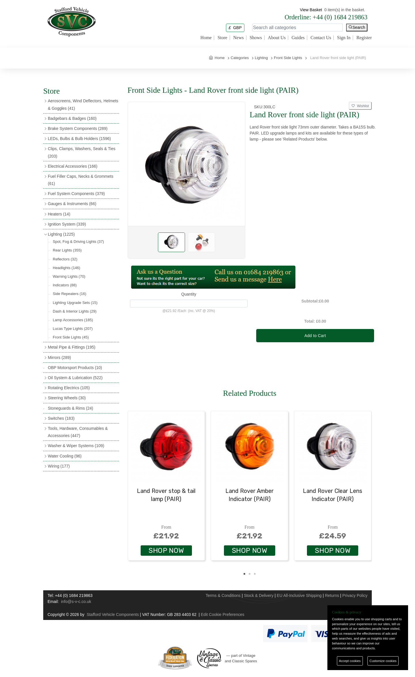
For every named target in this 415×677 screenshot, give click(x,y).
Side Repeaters (69, 294)
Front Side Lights (71, 337)
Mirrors (59, 357)
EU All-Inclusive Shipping (299, 595)
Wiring (59, 466)
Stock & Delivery (258, 595)
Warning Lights (69, 276)
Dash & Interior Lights (75, 311)
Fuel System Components (76, 193)
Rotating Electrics (69, 387)
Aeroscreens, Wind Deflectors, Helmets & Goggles (83, 104)
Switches (61, 418)
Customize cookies (383, 661)
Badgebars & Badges (72, 118)
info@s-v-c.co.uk (76, 601)
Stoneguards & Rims (70, 408)
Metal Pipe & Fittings (71, 347)
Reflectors (65, 259)
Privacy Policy (354, 595)
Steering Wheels (67, 398)
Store (222, 37)
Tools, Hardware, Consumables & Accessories (78, 432)
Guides (298, 37)
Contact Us (320, 37)
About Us (277, 37)
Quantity (188, 294)
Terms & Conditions (222, 595)
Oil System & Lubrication (75, 377)
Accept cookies (350, 661)
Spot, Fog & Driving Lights (78, 241)
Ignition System (67, 224)
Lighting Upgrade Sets (75, 302)
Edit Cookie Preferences (222, 614)
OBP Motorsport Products (75, 367)
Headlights (66, 268)
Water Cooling (65, 456)
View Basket (311, 9)
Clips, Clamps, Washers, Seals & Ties (81, 152)
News (238, 37)
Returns (332, 595)
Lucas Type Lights (73, 328)
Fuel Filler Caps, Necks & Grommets (80, 180)
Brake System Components (77, 128)
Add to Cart (315, 335)
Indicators (65, 285)
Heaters (59, 214)
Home (206, 37)
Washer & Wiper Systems (76, 445)
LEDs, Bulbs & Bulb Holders (79, 138)
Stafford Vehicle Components (113, 614)
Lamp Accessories (73, 320)
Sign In (344, 37)
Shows (256, 37)
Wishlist (360, 106)
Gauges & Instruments (72, 203)
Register (364, 37)
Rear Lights (67, 250)
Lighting (61, 234)
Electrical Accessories (72, 166)
